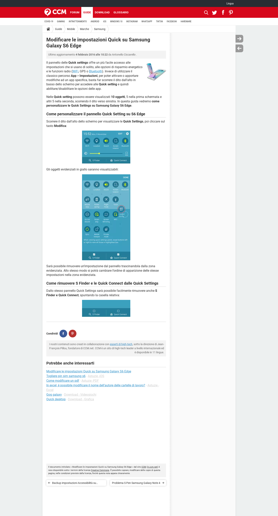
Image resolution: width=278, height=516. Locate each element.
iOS (104, 21)
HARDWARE (186, 21)
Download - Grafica (81, 399)
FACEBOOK (172, 21)
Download (102, 12)
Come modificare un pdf (62, 381)
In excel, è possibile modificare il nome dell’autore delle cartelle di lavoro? (95, 385)
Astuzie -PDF (90, 381)
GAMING (61, 21)
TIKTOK (159, 21)
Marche (84, 29)
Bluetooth (95, 71)
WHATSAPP (147, 21)
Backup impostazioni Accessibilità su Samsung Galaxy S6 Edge (74, 483)
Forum (74, 12)
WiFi (75, 71)
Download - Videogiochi (80, 394)
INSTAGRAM (132, 21)
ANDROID (95, 21)
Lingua (230, 3)
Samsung (99, 29)
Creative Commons (100, 470)
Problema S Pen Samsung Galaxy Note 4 (136, 482)
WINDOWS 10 (116, 21)
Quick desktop (56, 399)
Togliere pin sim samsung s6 (66, 376)
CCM (144, 467)
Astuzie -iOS (96, 376)
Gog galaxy (54, 394)
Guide (87, 12)
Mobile (71, 29)
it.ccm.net (152, 467)
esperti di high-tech (121, 344)
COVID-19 (48, 21)
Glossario (121, 12)
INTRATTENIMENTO (78, 21)
